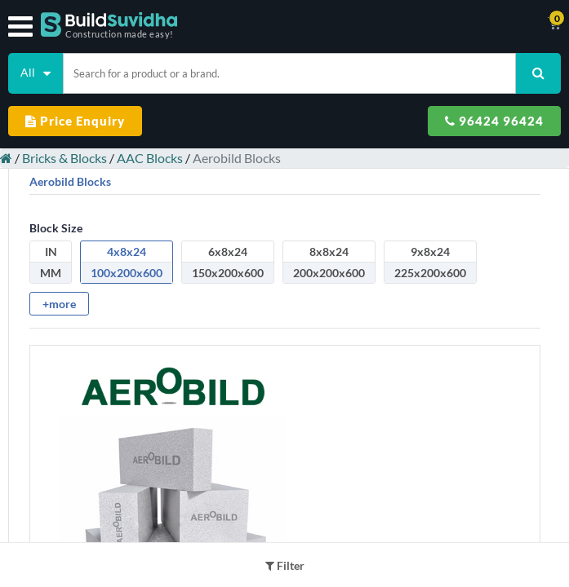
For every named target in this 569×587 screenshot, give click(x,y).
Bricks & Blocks (64, 158)
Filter (285, 565)
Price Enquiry (75, 120)
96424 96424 (494, 120)
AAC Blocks (150, 158)
